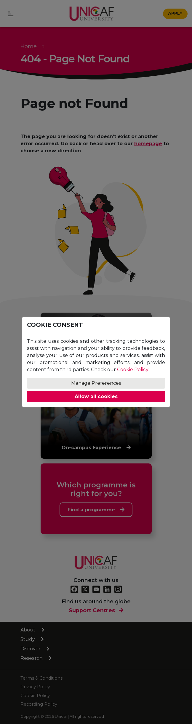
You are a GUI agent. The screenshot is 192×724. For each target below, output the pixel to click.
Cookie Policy (132, 369)
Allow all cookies (96, 396)
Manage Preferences (96, 383)
